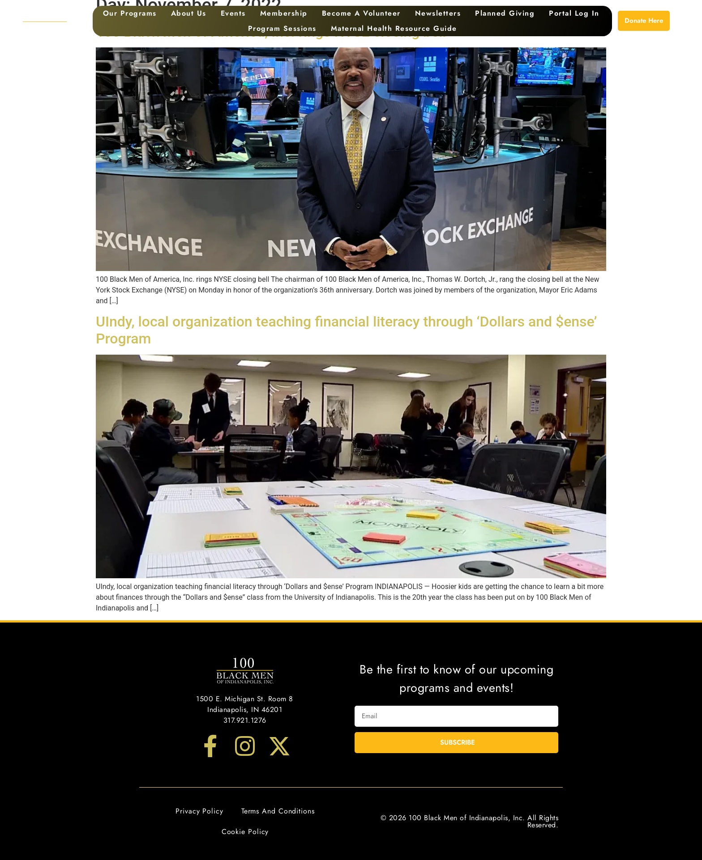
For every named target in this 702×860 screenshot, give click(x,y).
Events (233, 13)
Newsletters (438, 13)
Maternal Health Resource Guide (394, 28)
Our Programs (130, 13)
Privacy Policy (199, 811)
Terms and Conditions (278, 811)
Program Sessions (282, 28)
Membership (284, 13)
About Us (188, 13)
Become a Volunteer (361, 13)
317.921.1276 (244, 720)
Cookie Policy (245, 831)
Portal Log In (574, 13)
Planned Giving (505, 13)
